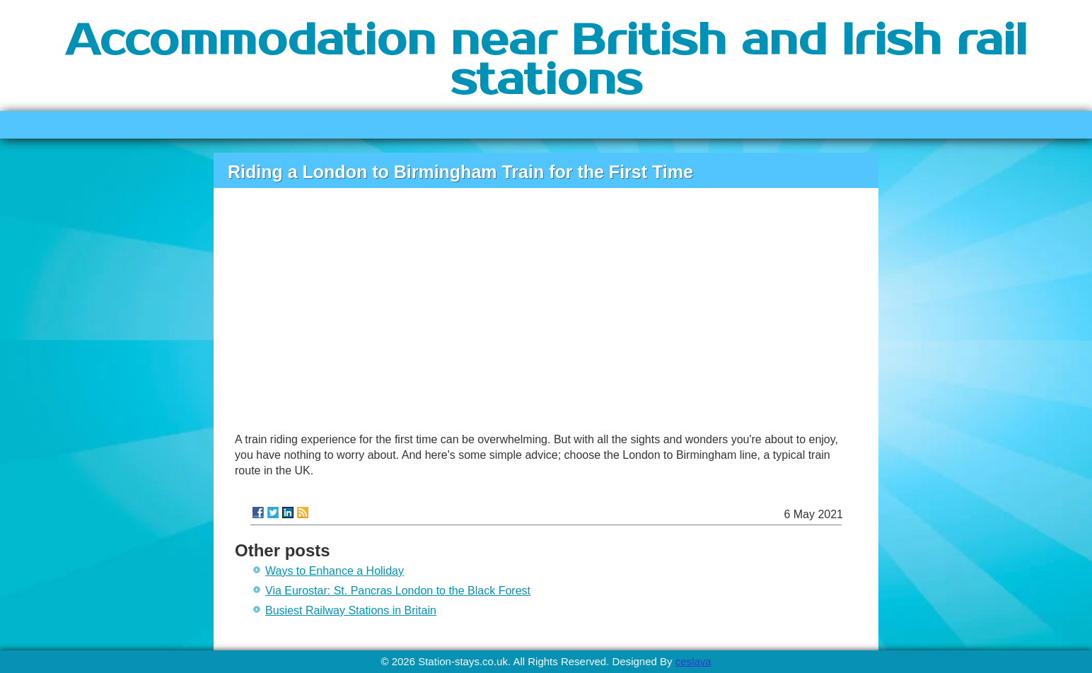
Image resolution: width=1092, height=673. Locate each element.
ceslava (693, 661)
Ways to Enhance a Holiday (334, 571)
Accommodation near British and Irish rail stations (546, 61)
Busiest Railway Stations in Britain (350, 610)
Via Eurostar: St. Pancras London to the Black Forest (397, 591)
